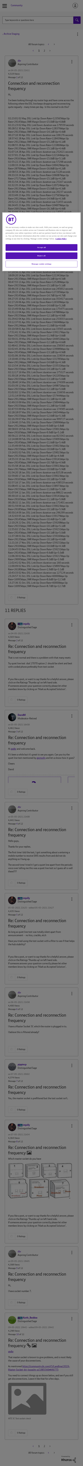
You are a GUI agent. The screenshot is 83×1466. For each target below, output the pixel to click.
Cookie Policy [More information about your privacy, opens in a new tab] (61, 239)
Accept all (41, 247)
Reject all (41, 256)
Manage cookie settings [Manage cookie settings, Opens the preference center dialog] (41, 264)
